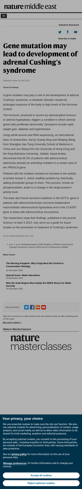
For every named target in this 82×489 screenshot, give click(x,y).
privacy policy (19, 454)
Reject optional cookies (41, 483)
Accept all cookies (41, 475)
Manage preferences (15, 463)
